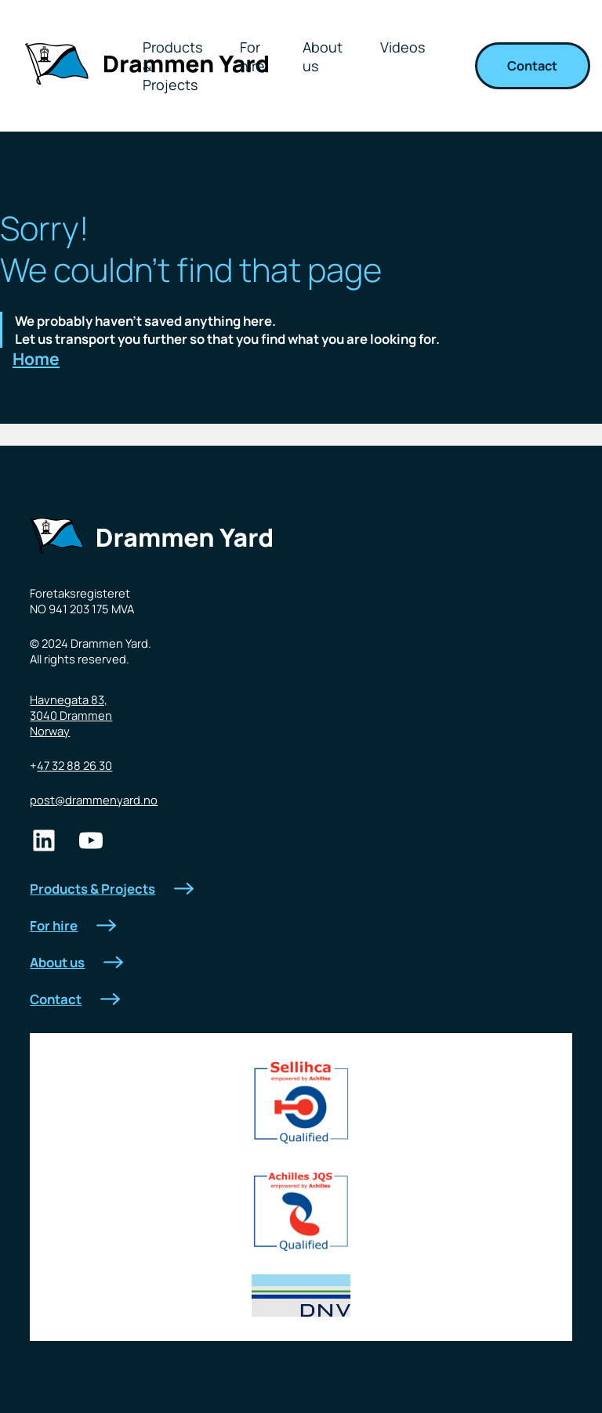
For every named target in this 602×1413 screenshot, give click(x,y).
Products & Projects (112, 889)
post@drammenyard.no (94, 800)
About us (323, 56)
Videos (402, 47)
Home (36, 359)
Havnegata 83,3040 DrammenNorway (71, 715)
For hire (252, 56)
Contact (532, 65)
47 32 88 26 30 (74, 765)
